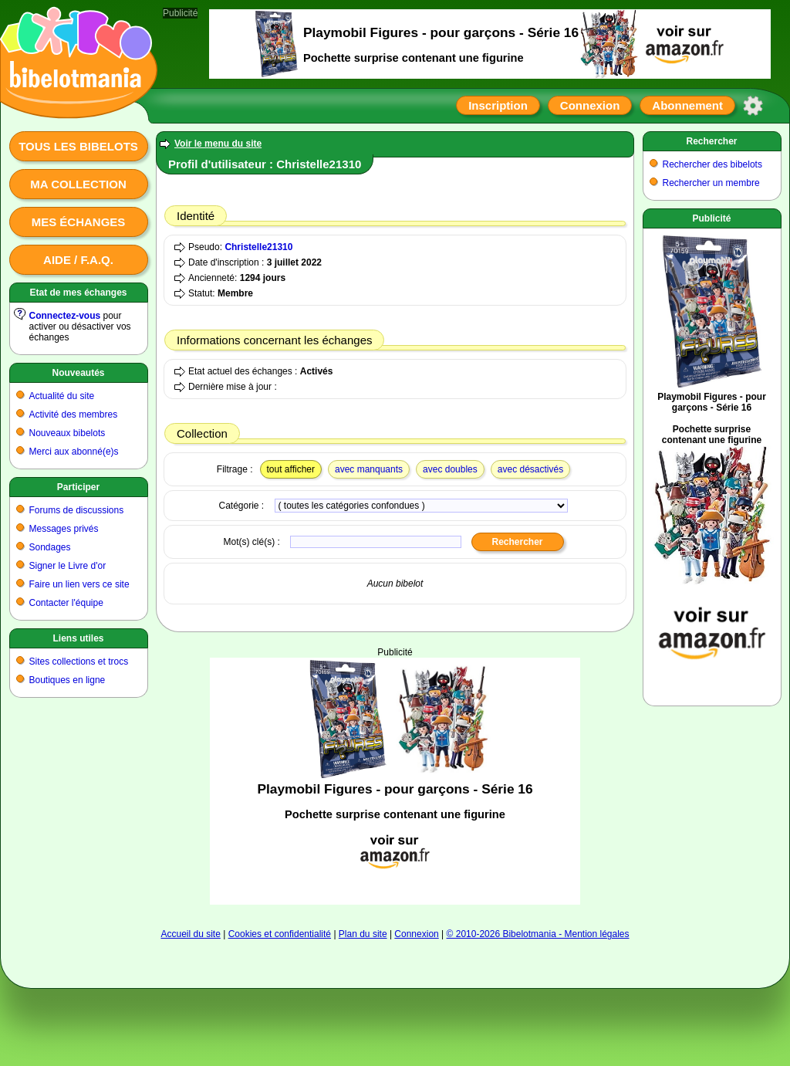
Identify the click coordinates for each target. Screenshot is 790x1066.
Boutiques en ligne (67, 680)
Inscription (498, 105)
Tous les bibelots (78, 146)
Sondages (50, 547)
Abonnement (687, 105)
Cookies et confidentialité (279, 934)
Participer (78, 487)
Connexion (590, 105)
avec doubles (450, 469)
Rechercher (711, 141)
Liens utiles (77, 638)
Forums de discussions (76, 510)
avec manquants (369, 469)
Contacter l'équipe (66, 602)
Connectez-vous (65, 315)
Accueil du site (190, 934)
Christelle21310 (258, 247)
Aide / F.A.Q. (78, 259)
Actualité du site (62, 396)
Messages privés (64, 528)
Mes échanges (79, 221)
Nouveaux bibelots (67, 433)
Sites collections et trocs (79, 661)
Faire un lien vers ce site (79, 584)
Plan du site (363, 934)
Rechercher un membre (711, 183)
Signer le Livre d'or (67, 565)
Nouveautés (78, 372)
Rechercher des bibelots (712, 164)
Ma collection (78, 184)
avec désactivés (530, 469)
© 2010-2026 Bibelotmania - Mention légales (538, 934)
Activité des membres (73, 414)
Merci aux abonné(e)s (74, 451)
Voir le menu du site (218, 143)
